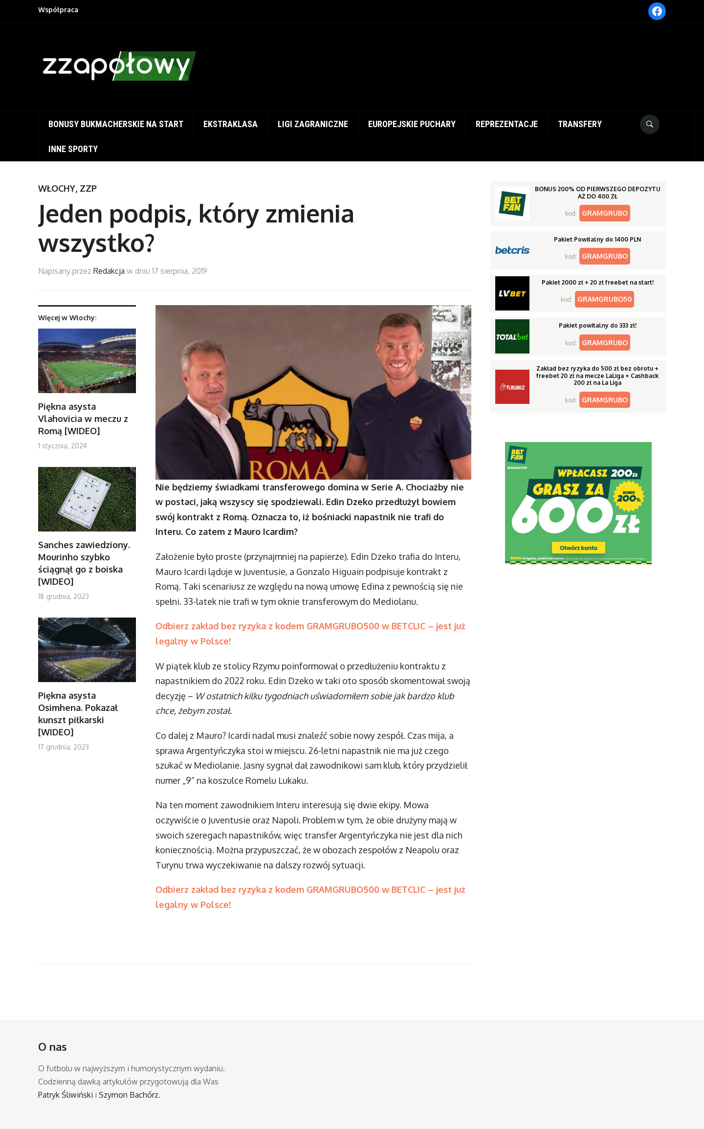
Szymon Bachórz (128, 1095)
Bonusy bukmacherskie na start (115, 124)
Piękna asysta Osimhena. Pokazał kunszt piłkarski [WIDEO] (78, 714)
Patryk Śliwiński (65, 1095)
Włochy (56, 188)
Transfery (580, 124)
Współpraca (58, 9)
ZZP (88, 188)
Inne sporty (73, 149)
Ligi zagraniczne (313, 124)
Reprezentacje (507, 124)
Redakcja (109, 271)
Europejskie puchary (412, 124)
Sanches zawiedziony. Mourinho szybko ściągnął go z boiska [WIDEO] (84, 563)
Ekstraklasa (230, 124)
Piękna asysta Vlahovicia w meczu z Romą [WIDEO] (83, 418)
